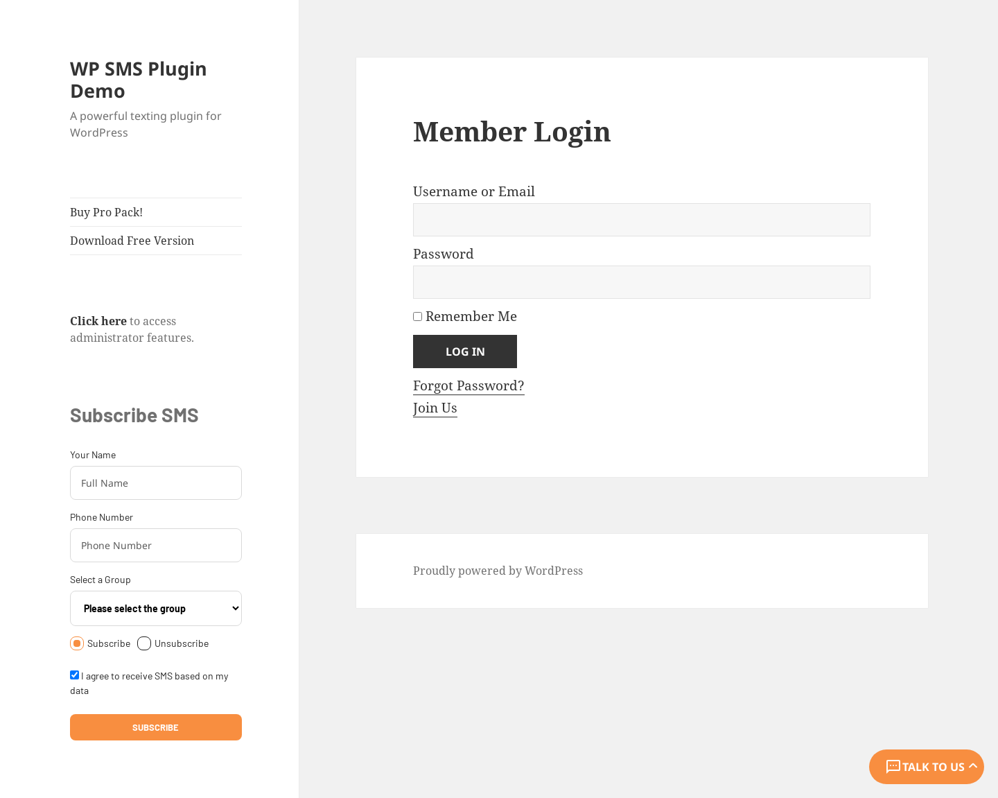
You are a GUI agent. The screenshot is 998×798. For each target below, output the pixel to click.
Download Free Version (132, 240)
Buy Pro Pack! (106, 212)
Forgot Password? (469, 385)
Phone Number (101, 517)
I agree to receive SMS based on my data (149, 683)
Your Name (93, 454)
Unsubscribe (173, 643)
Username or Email (474, 191)
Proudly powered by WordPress (498, 570)
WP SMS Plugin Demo (138, 79)
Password (443, 254)
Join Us (435, 408)
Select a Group (100, 579)
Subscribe (100, 643)
